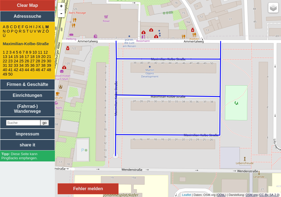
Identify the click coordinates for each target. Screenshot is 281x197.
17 (27, 56)
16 (21, 56)
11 (40, 52)
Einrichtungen (27, 95)
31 (5, 65)
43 (21, 70)
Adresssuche (27, 16)
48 (49, 70)
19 (38, 56)
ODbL (221, 194)
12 (45, 52)
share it (27, 145)
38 (43, 65)
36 (32, 65)
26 (27, 61)
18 (32, 56)
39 (49, 65)
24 (16, 61)
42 (16, 70)
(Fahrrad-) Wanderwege (27, 109)
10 (34, 52)
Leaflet (186, 194)
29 (43, 61)
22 (5, 61)
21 (49, 56)
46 (38, 70)
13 (5, 56)
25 (21, 61)
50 (10, 74)
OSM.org (252, 194)
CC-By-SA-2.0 (269, 194)
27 (32, 61)
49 (5, 74)
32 (10, 65)
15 (16, 56)
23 (10, 61)
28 (38, 61)
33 (16, 65)
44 (27, 70)
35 (27, 65)
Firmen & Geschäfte (27, 84)
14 (10, 56)
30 (49, 61)
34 (21, 65)
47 (43, 70)
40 (5, 70)
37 (38, 65)
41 (10, 70)
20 (43, 56)
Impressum (27, 134)
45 (32, 70)
